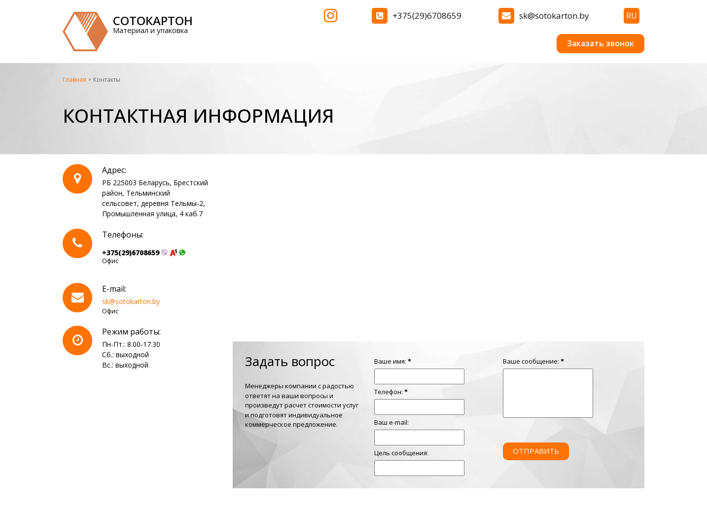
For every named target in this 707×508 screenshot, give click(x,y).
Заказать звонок (600, 43)
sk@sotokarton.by (131, 301)
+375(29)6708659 (130, 252)
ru (631, 15)
